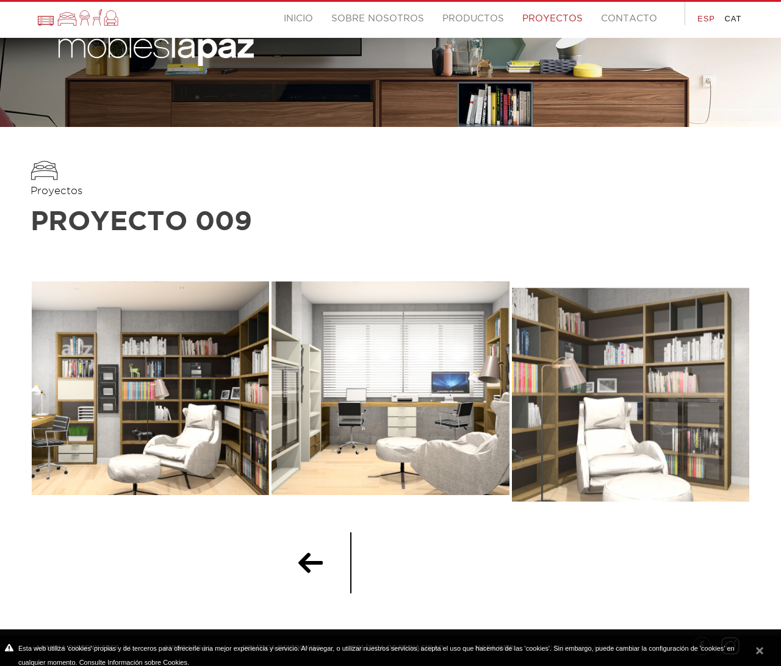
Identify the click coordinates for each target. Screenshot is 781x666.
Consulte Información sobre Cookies (133, 662)
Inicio (298, 18)
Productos (473, 18)
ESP (706, 18)
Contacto (629, 18)
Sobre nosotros (377, 18)
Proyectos (56, 190)
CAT (732, 18)
